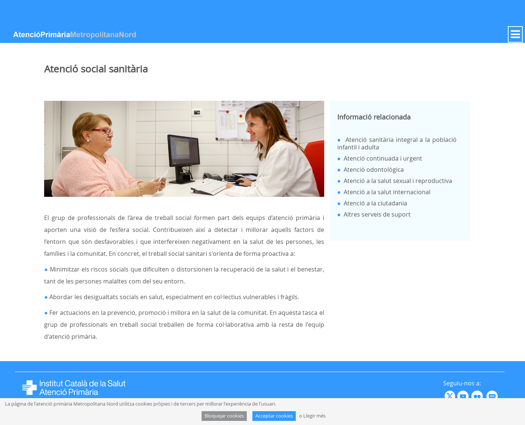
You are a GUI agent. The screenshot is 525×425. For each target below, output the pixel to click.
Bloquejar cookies (224, 416)
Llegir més (314, 416)
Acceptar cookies (274, 416)
